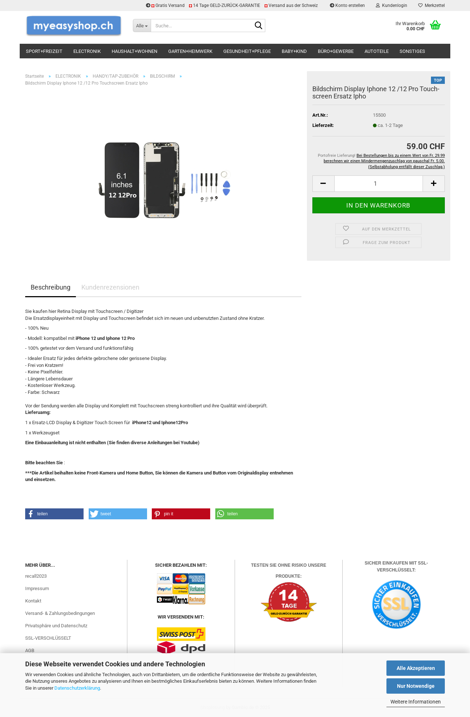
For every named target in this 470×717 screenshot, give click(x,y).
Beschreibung (50, 287)
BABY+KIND (294, 51)
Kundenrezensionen (110, 287)
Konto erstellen (347, 5)
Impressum (37, 588)
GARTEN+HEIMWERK (190, 51)
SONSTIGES (412, 51)
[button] (323, 183)
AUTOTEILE (377, 51)
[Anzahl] (378, 183)
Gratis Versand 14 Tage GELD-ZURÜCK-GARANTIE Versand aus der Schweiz (232, 5)
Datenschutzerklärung (77, 688)
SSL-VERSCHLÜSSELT (48, 638)
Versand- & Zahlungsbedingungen (60, 613)
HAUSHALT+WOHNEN (134, 51)
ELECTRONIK (87, 51)
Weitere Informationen (415, 702)
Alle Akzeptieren (416, 668)
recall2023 (36, 576)
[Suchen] (258, 25)
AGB (29, 650)
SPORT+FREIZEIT (44, 51)
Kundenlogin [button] (391, 5)
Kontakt (33, 601)
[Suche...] (142, 25)
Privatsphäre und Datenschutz (56, 625)
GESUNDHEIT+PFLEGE (247, 51)
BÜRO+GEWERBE (336, 51)
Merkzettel (431, 5)
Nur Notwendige (416, 686)
